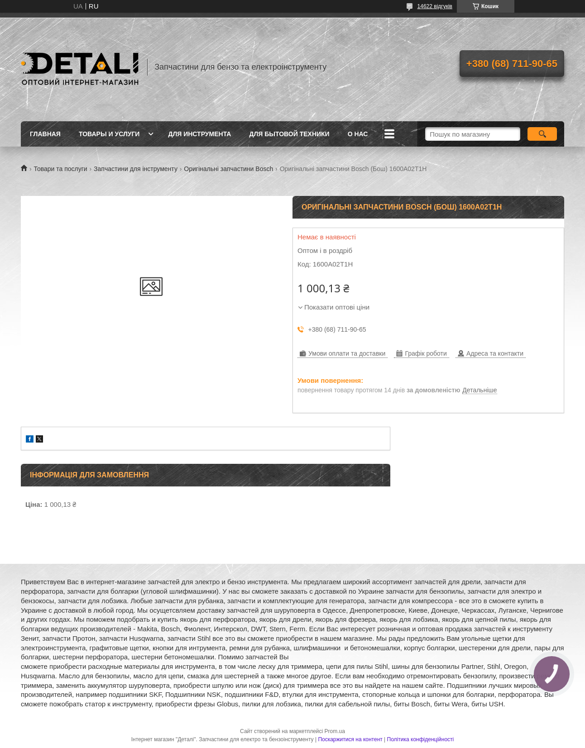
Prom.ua (335, 731)
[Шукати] (542, 134)
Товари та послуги (60, 168)
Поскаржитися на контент (350, 739)
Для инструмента (199, 134)
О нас (358, 134)
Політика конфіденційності (420, 739)
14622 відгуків (434, 6)
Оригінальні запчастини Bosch (228, 168)
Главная (45, 134)
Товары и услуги (109, 134)
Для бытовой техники (289, 134)
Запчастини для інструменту (135, 168)
